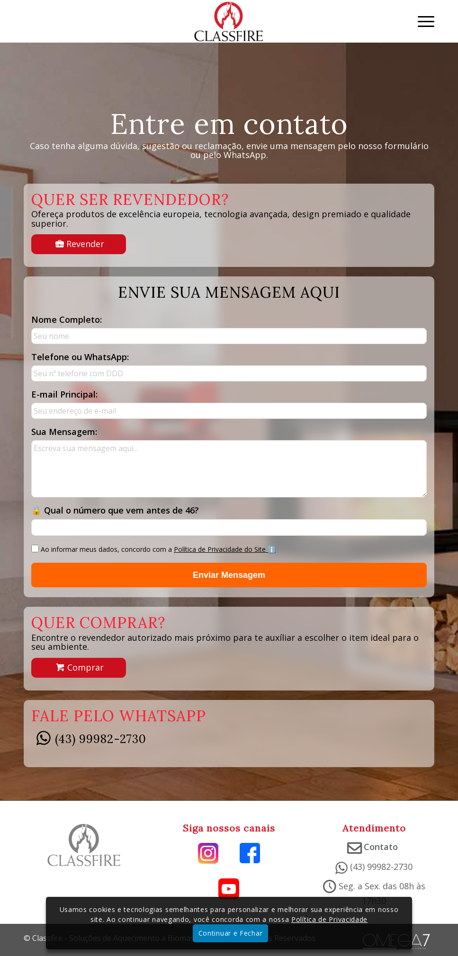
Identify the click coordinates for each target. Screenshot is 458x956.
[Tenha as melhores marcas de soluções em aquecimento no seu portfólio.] (78, 244)
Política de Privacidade (329, 919)
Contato (381, 846)
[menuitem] (421, 21)
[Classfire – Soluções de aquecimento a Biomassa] (229, 21)
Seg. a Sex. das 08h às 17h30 (382, 893)
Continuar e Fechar (230, 933)
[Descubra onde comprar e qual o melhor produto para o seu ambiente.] (78, 668)
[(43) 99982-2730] (43, 740)
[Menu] (421, 21)
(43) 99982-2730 (100, 739)
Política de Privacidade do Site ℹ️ (225, 549)
